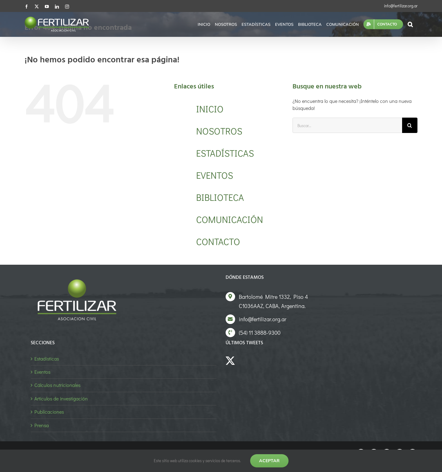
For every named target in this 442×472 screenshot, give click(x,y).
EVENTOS (214, 175)
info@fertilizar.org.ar (400, 5)
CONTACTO (218, 242)
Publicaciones (49, 411)
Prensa (41, 425)
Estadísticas (46, 358)
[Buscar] (409, 125)
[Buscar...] (347, 125)
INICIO (209, 109)
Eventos (42, 372)
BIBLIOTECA (220, 197)
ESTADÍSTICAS (225, 153)
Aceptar (269, 460)
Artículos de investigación (61, 398)
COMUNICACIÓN (229, 219)
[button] (410, 24)
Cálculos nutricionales (57, 385)
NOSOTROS (219, 131)
